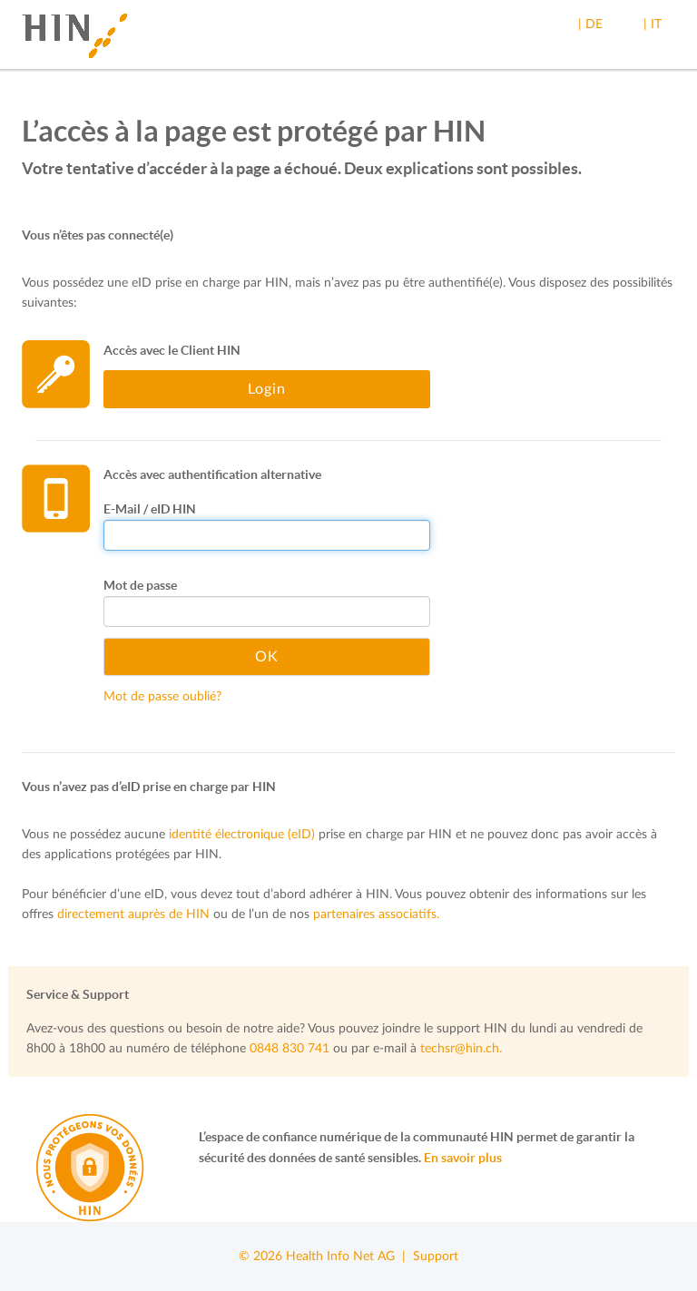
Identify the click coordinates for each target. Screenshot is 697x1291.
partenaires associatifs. (376, 914)
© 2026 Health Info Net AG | (326, 1256)
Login (267, 389)
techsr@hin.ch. (461, 1048)
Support (435, 1256)
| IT (652, 24)
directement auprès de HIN (133, 914)
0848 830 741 (289, 1048)
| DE (590, 24)
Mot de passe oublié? (162, 696)
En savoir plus (463, 1157)
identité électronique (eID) (242, 834)
